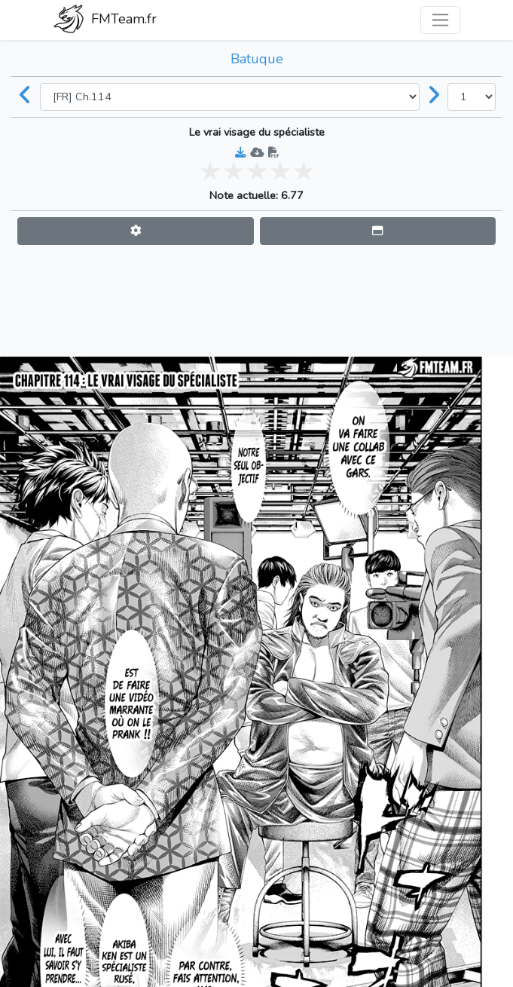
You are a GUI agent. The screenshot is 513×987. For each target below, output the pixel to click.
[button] (135, 231)
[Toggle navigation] (440, 20)
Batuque (257, 59)
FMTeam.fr (105, 20)
